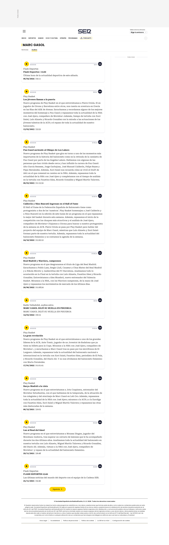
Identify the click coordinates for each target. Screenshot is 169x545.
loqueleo (107, 532)
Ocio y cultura (52, 38)
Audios (34, 50)
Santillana (78, 526)
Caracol (124, 526)
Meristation (118, 532)
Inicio (24, 38)
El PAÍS (59, 526)
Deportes (32, 38)
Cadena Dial (97, 529)
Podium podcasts (79, 532)
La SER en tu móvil (103, 520)
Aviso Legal (43, 520)
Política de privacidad (70, 520)
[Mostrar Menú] (24, 31)
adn (115, 526)
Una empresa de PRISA (40, 528)
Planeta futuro (114, 529)
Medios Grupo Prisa (40, 533)
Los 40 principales (68, 526)
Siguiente (56, 489)
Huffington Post (62, 529)
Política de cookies (87, 520)
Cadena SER (84, 31)
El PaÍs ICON (88, 532)
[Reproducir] (26, 64)
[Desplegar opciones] (100, 64)
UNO (73, 529)
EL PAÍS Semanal (104, 529)
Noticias (25, 50)
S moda (98, 532)
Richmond (58, 532)
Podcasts (87, 38)
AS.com (109, 526)
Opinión (63, 38)
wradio (80, 529)
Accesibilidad (55, 520)
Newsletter (140, 38)
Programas (72, 38)
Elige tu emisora (137, 32)
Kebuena (123, 529)
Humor (40, 38)
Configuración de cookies (121, 520)
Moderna (69, 532)
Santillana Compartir (91, 526)
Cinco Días (88, 529)
